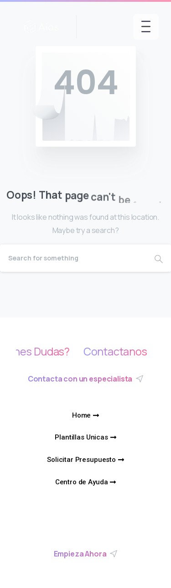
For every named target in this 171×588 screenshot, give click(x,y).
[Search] (73, 258)
